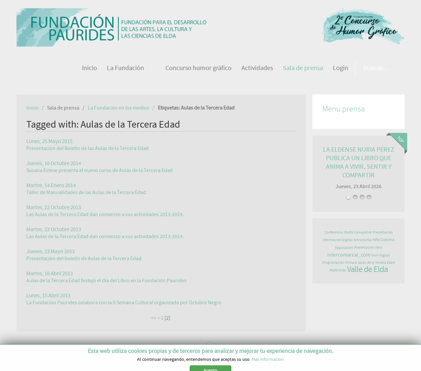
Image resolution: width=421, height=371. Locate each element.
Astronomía (363, 240)
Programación (333, 262)
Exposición (344, 247)
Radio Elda (338, 270)
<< (153, 318)
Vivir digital (380, 255)
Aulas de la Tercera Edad (376, 262)
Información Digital (338, 240)
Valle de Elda (367, 269)
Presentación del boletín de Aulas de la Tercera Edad (83, 258)
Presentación (383, 232)
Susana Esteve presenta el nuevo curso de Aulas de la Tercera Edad (99, 170)
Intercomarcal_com (348, 255)
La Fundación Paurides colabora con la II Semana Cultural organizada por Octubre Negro (123, 303)
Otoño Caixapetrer (358, 232)
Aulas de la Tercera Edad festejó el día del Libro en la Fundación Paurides (106, 281)
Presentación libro (368, 247)
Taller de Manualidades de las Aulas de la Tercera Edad (86, 192)
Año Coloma (383, 239)
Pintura (351, 262)
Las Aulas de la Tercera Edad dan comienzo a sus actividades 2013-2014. (105, 214)
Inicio (32, 108)
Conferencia (334, 232)
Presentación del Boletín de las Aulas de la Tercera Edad (87, 148)
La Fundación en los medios (118, 108)
